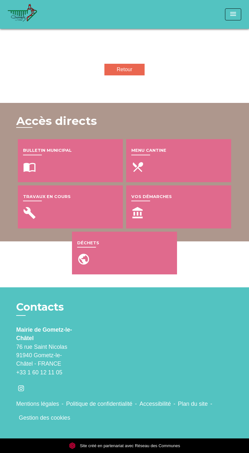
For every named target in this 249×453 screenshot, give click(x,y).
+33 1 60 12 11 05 (39, 372)
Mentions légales (37, 404)
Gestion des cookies (44, 417)
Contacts (40, 307)
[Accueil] (32, 14)
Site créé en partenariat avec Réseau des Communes (124, 445)
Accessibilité (155, 404)
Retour (124, 69)
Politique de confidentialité (99, 404)
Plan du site (193, 404)
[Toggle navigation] (233, 14)
